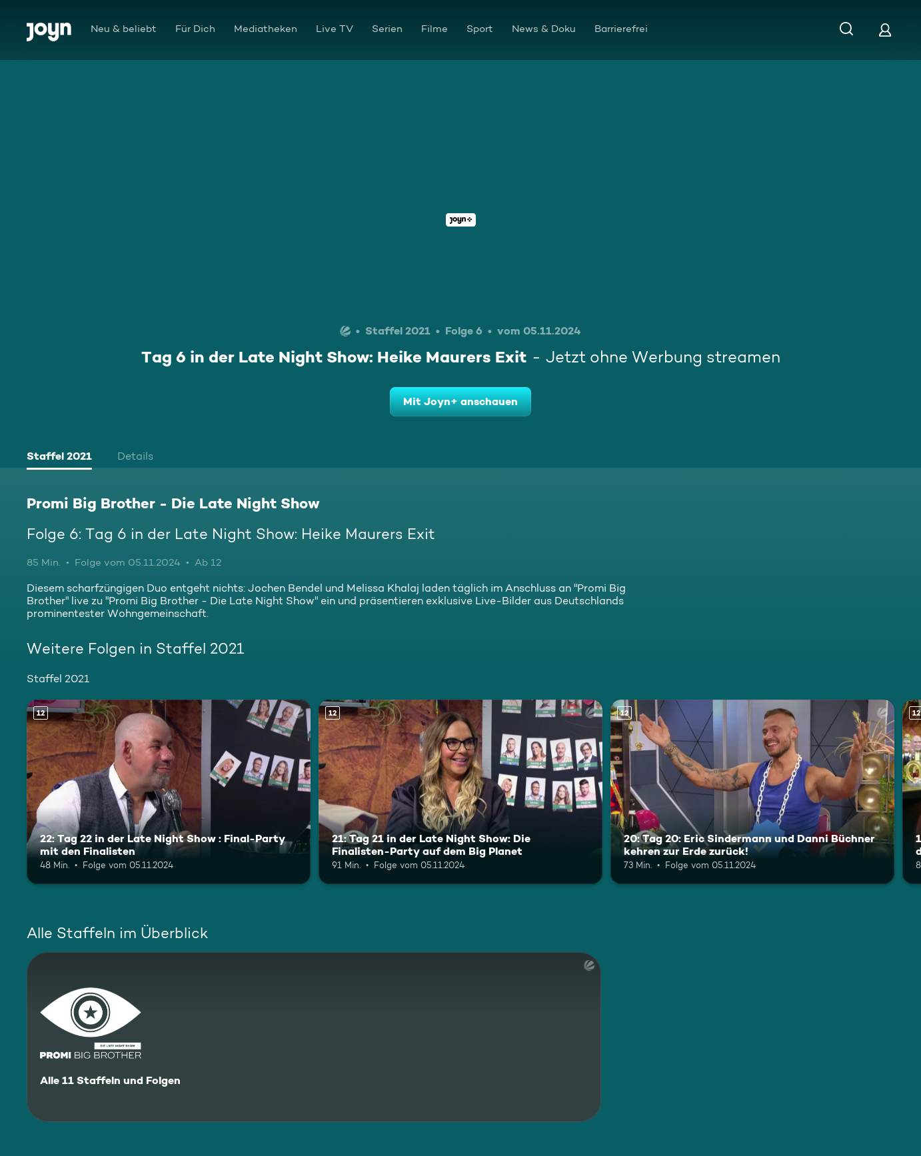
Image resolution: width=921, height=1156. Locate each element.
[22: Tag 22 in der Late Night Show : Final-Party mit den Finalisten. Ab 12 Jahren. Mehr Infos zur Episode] (169, 792)
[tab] (59, 458)
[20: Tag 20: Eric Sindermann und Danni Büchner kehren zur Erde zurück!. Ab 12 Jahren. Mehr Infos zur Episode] (752, 792)
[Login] (885, 29)
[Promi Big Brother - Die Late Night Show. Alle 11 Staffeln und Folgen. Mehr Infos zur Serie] (314, 1037)
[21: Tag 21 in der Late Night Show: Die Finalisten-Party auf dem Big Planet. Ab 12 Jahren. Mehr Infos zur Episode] (460, 792)
